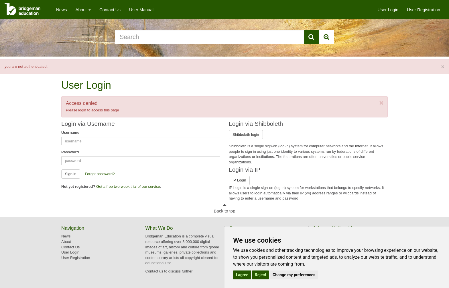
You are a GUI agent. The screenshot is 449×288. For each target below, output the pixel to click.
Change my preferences (294, 274)
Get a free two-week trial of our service (128, 186)
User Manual (141, 9)
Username (70, 132)
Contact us (154, 271)
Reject (260, 274)
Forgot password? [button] (100, 174)
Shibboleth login (246, 134)
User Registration (423, 9)
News (61, 9)
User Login (388, 9)
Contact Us (110, 9)
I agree (242, 274)
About (83, 9)
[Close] (442, 67)
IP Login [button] (239, 180)
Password (70, 152)
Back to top (224, 210)
